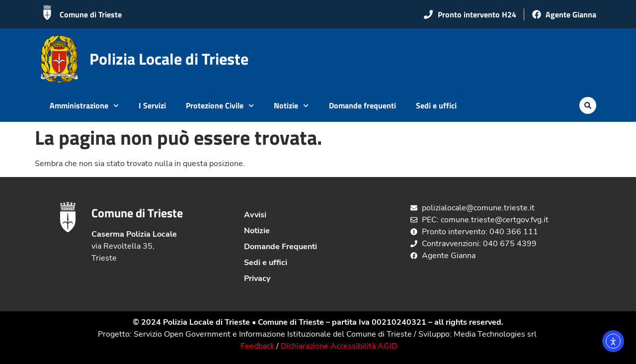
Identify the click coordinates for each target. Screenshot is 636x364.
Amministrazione (84, 105)
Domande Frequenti (280, 246)
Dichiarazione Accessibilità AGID (339, 346)
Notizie (291, 105)
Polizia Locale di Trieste (168, 59)
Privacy (257, 278)
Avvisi (255, 214)
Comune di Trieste (91, 14)
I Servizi (152, 105)
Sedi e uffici (436, 105)
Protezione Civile (220, 105)
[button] (587, 105)
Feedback (257, 346)
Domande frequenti (362, 105)
